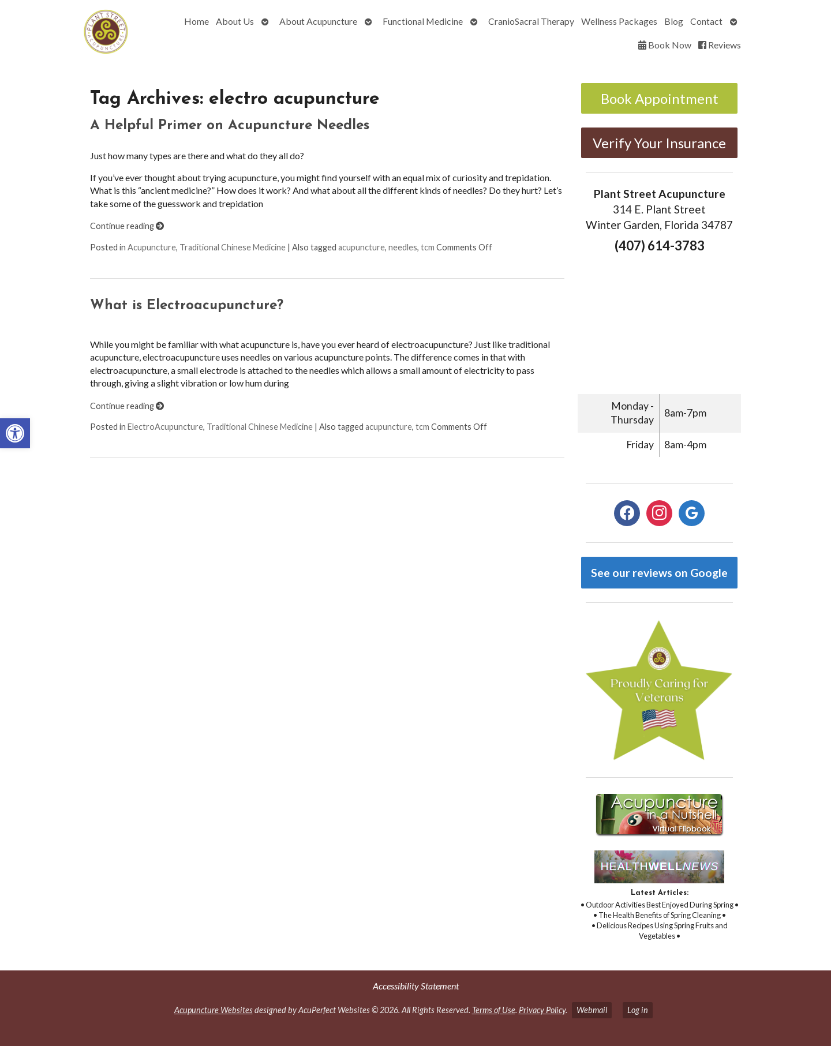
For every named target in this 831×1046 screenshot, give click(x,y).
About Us (235, 21)
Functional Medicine (423, 21)
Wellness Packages (619, 21)
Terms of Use (493, 1010)
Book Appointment (659, 98)
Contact (706, 21)
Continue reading (127, 226)
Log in (637, 1010)
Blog (673, 21)
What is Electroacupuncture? (186, 306)
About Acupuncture (318, 21)
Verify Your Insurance (659, 142)
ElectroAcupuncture (165, 427)
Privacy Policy (542, 1010)
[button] (15, 433)
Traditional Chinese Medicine (232, 247)
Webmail (592, 1010)
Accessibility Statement (416, 985)
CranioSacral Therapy (531, 21)
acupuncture (361, 247)
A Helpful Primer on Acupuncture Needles (229, 126)
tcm (428, 247)
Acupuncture (152, 247)
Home (196, 21)
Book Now (664, 44)
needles (402, 247)
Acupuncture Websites (213, 1010)
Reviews (719, 44)
